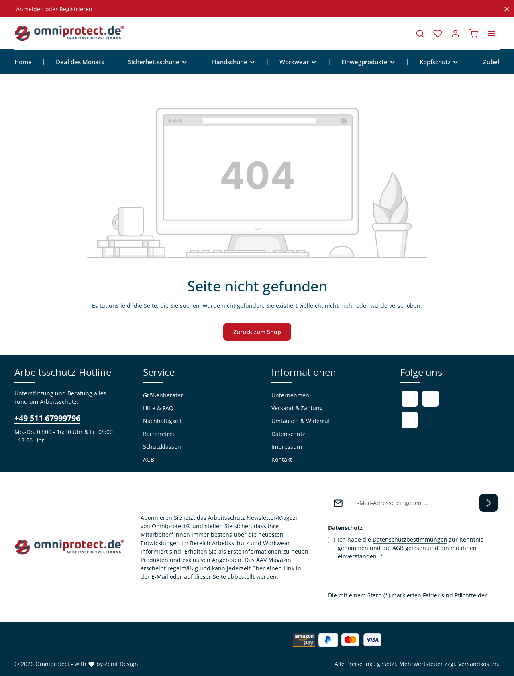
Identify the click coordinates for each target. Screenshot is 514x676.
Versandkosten (478, 664)
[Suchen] (420, 33)
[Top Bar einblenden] (491, 33)
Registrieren (75, 9)
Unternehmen (290, 395)
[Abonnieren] (488, 503)
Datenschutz (288, 434)
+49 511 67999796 (47, 418)
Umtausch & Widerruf (300, 421)
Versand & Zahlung (297, 408)
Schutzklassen (162, 446)
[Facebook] (410, 399)
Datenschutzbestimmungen (410, 539)
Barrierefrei (158, 434)
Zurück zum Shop (257, 332)
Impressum (286, 446)
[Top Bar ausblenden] (506, 9)
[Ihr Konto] (455, 33)
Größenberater (163, 395)
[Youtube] (430, 399)
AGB (148, 459)
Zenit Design (121, 664)
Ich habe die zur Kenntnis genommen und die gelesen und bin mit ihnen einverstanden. (410, 547)
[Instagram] (410, 420)
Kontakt (281, 459)
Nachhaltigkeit (162, 421)
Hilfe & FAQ (158, 408)
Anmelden (30, 9)
